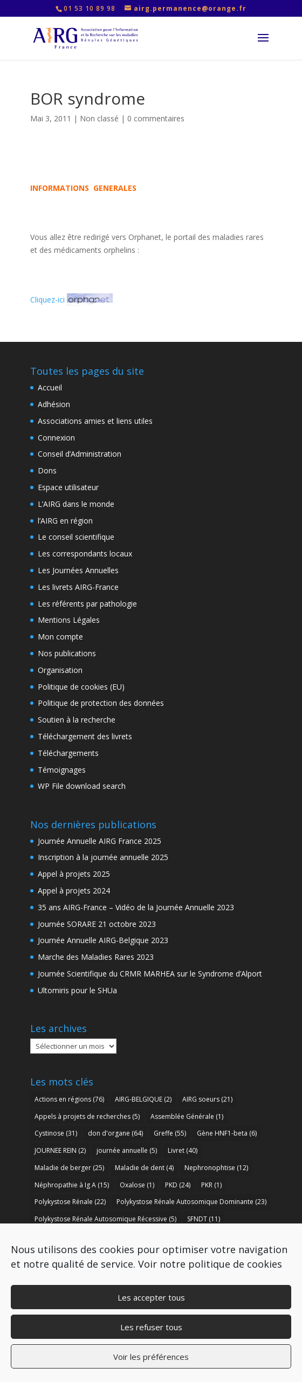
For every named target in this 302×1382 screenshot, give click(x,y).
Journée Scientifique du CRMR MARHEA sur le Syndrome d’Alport (150, 973)
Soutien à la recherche (76, 719)
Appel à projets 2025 (74, 874)
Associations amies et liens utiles (95, 421)
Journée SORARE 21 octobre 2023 (97, 924)
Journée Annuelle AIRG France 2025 (99, 841)
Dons (47, 470)
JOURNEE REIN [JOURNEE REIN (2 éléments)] (60, 1150)
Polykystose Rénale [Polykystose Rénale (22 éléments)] (70, 1201)
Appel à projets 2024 (74, 890)
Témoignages (62, 770)
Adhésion (54, 404)
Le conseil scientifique (76, 537)
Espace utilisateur (68, 487)
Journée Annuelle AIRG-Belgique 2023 (103, 940)
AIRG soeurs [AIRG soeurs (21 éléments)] (207, 1099)
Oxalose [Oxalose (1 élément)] (137, 1185)
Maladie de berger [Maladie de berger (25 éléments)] (69, 1167)
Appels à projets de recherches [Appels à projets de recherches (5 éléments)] (87, 1116)
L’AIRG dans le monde (76, 504)
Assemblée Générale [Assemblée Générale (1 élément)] (186, 1116)
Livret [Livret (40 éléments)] (182, 1150)
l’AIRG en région (65, 520)
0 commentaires (155, 118)
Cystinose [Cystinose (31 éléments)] (56, 1133)
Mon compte (60, 636)
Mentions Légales (69, 620)
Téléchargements (68, 753)
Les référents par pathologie (87, 604)
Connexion (56, 437)
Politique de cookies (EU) (81, 687)
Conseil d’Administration (79, 454)
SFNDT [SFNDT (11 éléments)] (203, 1218)
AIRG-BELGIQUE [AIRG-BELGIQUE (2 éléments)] (143, 1099)
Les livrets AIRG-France (78, 587)
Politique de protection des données (101, 703)
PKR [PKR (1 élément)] (211, 1185)
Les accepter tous (151, 1297)
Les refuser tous (151, 1327)
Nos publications (67, 653)
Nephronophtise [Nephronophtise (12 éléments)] (216, 1167)
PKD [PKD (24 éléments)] (177, 1185)
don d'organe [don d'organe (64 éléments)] (115, 1133)
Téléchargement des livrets (85, 736)
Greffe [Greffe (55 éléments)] (170, 1133)
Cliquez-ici (71, 299)
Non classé (99, 118)
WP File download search (82, 786)
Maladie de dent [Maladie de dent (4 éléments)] (144, 1167)
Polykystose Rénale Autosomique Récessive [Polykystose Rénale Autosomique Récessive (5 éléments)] (105, 1218)
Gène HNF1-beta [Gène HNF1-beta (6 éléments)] (227, 1133)
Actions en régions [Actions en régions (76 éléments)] (69, 1099)
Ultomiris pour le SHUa (77, 990)
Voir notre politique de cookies (210, 1263)
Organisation (60, 670)
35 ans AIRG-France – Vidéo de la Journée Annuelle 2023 (136, 907)
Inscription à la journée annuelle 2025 (103, 857)
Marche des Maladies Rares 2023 (96, 957)
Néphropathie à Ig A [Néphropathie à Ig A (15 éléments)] (72, 1185)
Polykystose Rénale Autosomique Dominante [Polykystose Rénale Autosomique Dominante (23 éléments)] (191, 1201)
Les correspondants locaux (85, 553)
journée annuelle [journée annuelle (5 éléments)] (127, 1150)
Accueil (50, 387)
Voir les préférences (151, 1356)
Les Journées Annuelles (78, 570)
